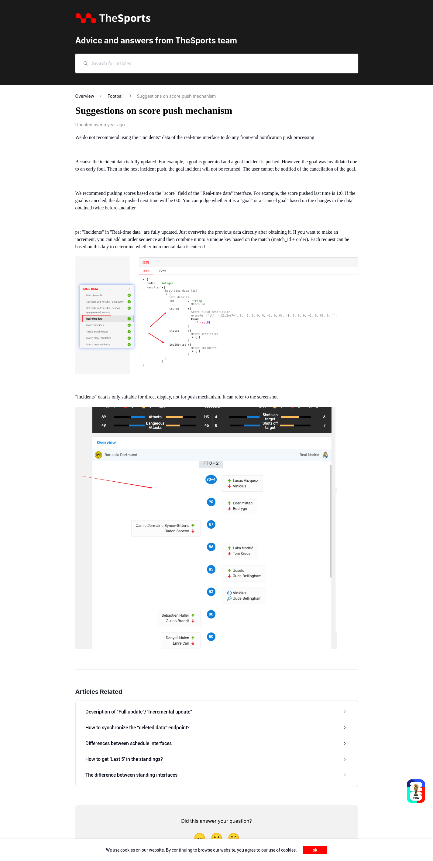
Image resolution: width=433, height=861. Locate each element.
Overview (85, 96)
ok (315, 850)
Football (115, 96)
